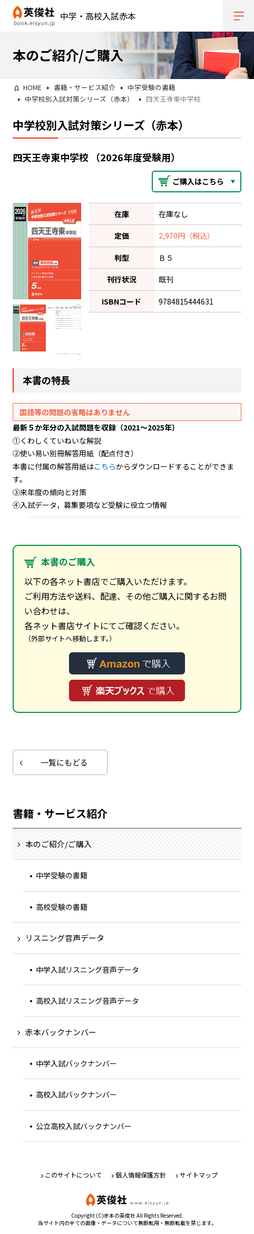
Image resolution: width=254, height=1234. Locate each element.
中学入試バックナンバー (76, 1063)
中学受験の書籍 (151, 87)
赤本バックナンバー (60, 1031)
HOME (32, 87)
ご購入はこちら (198, 181)
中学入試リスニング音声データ (87, 969)
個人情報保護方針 (140, 1175)
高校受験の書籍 (61, 907)
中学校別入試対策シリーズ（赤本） (79, 99)
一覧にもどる (64, 762)
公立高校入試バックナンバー (84, 1126)
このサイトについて (73, 1175)
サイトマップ (199, 1175)
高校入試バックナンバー (76, 1094)
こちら (105, 466)
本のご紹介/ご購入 (58, 843)
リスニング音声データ (64, 937)
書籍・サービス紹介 (84, 87)
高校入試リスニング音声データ (87, 1000)
